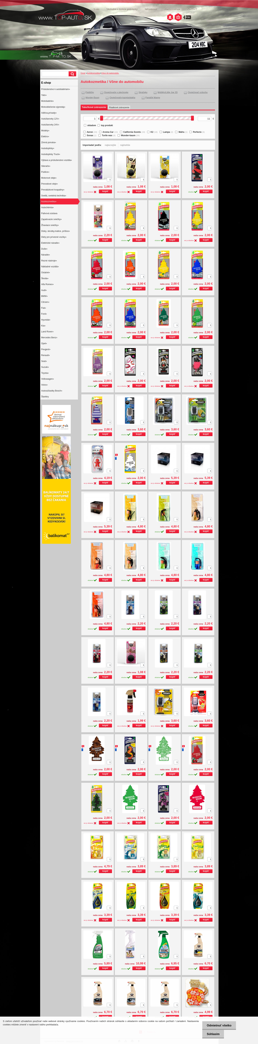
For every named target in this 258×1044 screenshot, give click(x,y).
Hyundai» (45, 320)
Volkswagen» (47, 379)
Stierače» (45, 166)
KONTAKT (192, 9)
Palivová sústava (49, 213)
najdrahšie (125, 145)
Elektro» (45, 136)
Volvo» (44, 385)
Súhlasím (213, 1034)
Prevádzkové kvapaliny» (52, 189)
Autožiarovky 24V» (50, 124)
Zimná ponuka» (48, 142)
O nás (96, 9)
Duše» (44, 249)
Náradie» (45, 255)
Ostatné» (45, 272)
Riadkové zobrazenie (119, 107)
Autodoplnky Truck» (50, 154)
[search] (71, 74)
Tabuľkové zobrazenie (94, 107)
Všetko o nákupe (172, 9)
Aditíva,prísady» (49, 113)
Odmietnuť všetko (219, 1025)
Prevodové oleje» (49, 184)
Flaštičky (89, 92)
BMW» (44, 296)
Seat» (44, 361)
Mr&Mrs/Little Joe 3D (167, 92)
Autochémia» (47, 207)
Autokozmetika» (48, 201)
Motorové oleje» (48, 178)
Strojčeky (142, 92)
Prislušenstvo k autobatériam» (55, 89)
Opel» (44, 343)
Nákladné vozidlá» (50, 266)
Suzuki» (45, 367)
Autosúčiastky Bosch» (51, 391)
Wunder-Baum (92, 97)
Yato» (44, 95)
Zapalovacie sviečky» (51, 219)
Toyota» (45, 373)
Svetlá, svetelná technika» (53, 195)
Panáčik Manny (152, 97)
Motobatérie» (47, 101)
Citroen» (45, 302)
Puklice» (45, 172)
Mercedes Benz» (49, 337)
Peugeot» (45, 349)
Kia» (43, 325)
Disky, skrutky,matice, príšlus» (55, 231)
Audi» (44, 290)
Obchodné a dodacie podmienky (121, 9)
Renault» (45, 355)
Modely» (45, 130)
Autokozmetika (93, 73)
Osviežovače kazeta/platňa (122, 97)
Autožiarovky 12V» (50, 119)
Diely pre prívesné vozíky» (53, 237)
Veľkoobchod (150, 9)
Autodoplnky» (47, 148)
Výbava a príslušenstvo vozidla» (56, 160)
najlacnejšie (110, 145)
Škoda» (45, 278)
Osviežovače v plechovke (116, 92)
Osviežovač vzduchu (197, 92)
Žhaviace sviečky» (50, 225)
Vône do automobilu (110, 73)
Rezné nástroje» (49, 260)
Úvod (83, 73)
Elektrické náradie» (50, 243)
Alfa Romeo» (47, 284)
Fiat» (43, 308)
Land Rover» (47, 331)
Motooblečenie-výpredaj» (53, 107)
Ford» (44, 314)
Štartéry (45, 396)
